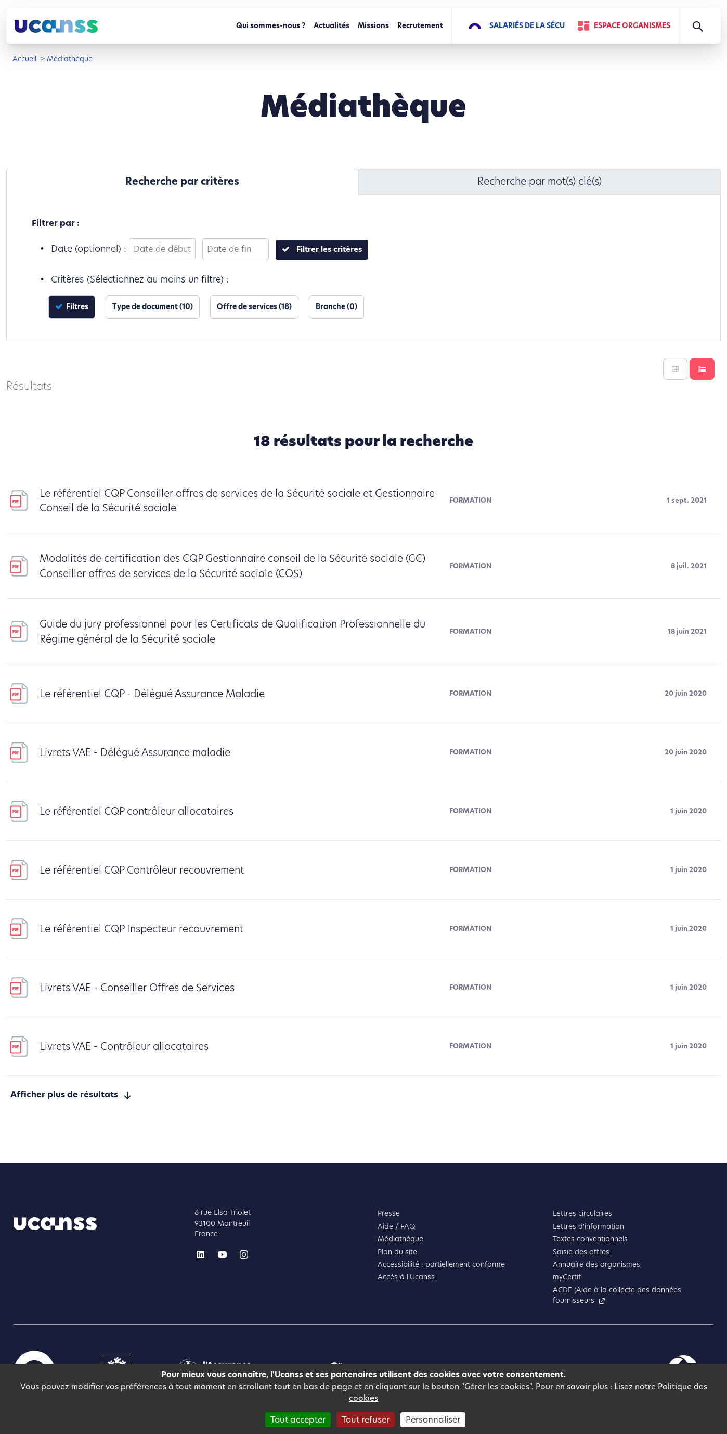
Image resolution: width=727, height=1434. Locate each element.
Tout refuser (366, 1420)
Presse (389, 1214)
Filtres (76, 307)
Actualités (331, 26)
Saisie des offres (581, 1252)
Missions (373, 26)
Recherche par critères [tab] (182, 181)
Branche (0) (336, 307)
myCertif (567, 1277)
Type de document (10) (152, 307)
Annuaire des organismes (596, 1265)
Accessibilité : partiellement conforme (441, 1265)
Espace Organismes (632, 26)
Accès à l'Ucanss (406, 1277)
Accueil (24, 59)
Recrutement (420, 26)
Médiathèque (400, 1239)
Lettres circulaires (582, 1214)
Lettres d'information (588, 1227)
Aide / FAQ (397, 1227)
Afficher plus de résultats (64, 1094)
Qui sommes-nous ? (270, 26)
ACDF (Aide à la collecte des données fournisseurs (617, 1295)
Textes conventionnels (590, 1239)
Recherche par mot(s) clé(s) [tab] (539, 181)
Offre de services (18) (254, 307)
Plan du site (397, 1252)
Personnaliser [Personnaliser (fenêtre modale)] (433, 1420)
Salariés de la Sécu (527, 26)
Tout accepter (298, 1420)
